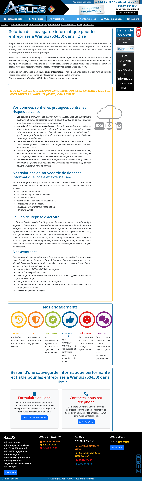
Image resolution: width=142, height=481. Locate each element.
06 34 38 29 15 (83, 464)
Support (132, 18)
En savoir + (10, 472)
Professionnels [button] (12, 18)
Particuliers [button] (35, 18)
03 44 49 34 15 (86, 421)
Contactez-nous (86, 18)
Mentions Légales (10, 478)
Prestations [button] (56, 18)
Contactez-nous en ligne (34, 417)
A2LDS (70, 478)
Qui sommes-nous (111, 18)
